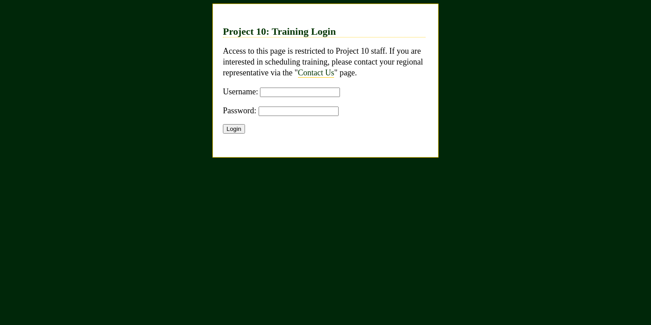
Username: (240, 91)
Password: (239, 110)
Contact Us (316, 72)
